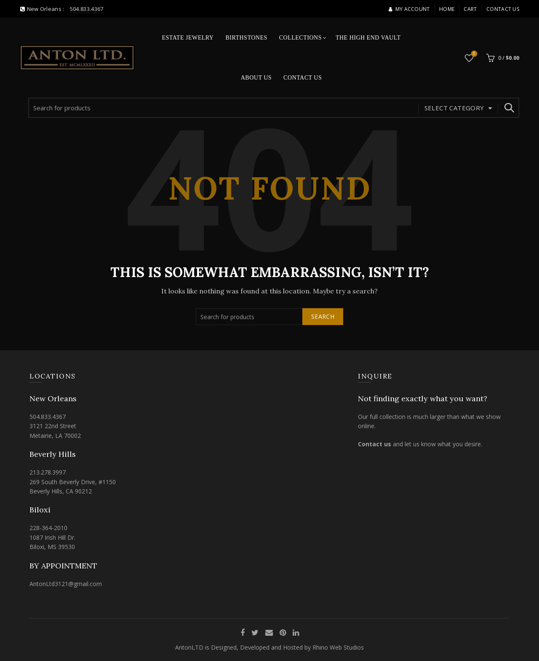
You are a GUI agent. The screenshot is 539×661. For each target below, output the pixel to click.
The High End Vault (368, 38)
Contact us (374, 444)
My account (409, 9)
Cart (470, 9)
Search (508, 108)
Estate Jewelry (188, 38)
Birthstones (246, 38)
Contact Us (502, 9)
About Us (256, 78)
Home (446, 9)
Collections (300, 38)
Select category (454, 108)
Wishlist (473, 54)
